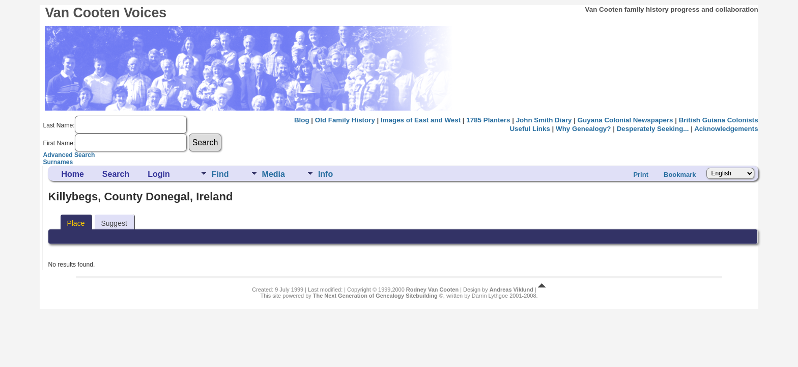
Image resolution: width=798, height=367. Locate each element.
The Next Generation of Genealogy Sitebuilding (375, 296)
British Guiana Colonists (718, 120)
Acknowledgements (726, 129)
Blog (301, 120)
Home (72, 174)
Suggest (114, 223)
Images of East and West (421, 120)
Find (220, 174)
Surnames (58, 162)
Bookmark (680, 174)
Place (75, 223)
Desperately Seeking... (653, 129)
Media (273, 174)
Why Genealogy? (583, 129)
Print (640, 174)
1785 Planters (488, 120)
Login (159, 174)
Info (325, 174)
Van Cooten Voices (105, 12)
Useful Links (529, 129)
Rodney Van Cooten (432, 289)
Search (115, 174)
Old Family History (345, 120)
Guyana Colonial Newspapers (625, 120)
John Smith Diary (544, 120)
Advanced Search (69, 155)
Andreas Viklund (511, 289)
